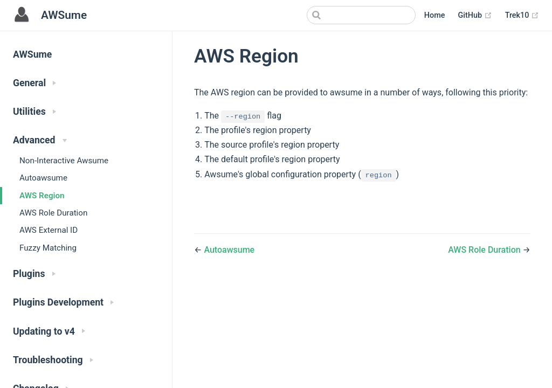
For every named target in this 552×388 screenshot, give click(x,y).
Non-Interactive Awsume (63, 160)
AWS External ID (48, 230)
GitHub (475, 16)
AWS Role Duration (53, 213)
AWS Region (42, 195)
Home (434, 15)
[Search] (361, 15)
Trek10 (522, 16)
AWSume (32, 54)
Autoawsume (43, 178)
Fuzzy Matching (48, 248)
